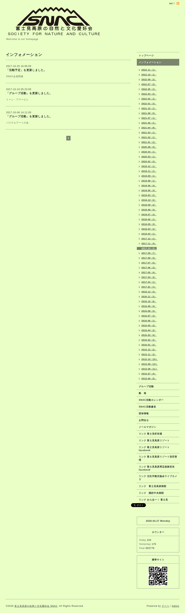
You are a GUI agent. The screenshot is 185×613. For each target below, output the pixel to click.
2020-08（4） (149, 147)
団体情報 (144, 413)
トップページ (146, 55)
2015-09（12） (149, 364)
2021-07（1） (149, 118)
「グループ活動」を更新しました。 (29, 93)
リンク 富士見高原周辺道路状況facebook (157, 468)
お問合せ (144, 420)
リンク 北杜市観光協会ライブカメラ (158, 478)
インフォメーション (150, 62)
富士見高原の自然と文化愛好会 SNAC (36, 606)
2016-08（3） (149, 311)
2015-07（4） (149, 374)
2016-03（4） (149, 335)
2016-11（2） (149, 296)
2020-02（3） (149, 161)
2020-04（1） (149, 152)
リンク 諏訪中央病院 (151, 493)
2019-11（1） (149, 171)
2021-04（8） (149, 128)
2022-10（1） (149, 75)
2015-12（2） (149, 349)
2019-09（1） (149, 176)
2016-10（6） (149, 301)
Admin (175, 606)
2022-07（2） (149, 84)
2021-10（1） (149, 108)
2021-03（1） (149, 132)
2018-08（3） (149, 210)
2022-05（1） (149, 89)
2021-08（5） (149, 113)
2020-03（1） (149, 157)
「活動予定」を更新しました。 (26, 70)
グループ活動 (146, 386)
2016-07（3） (149, 316)
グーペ (165, 606)
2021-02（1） (149, 137)
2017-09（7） (149, 253)
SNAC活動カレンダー (151, 400)
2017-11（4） (149, 243)
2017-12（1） (149, 239)
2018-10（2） (149, 200)
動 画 (144, 393)
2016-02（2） (149, 340)
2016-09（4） (149, 306)
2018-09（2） (149, 205)
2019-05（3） (149, 190)
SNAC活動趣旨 (147, 406)
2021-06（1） (149, 123)
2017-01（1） (149, 287)
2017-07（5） (149, 263)
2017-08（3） (149, 258)
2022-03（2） (149, 94)
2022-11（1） (149, 70)
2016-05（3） (149, 325)
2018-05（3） (149, 224)
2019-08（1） (149, 181)
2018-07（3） (149, 214)
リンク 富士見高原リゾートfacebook (154, 449)
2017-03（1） (149, 282)
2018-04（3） (149, 229)
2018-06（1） (149, 219)
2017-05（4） (149, 272)
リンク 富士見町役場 (150, 433)
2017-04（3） (149, 277)
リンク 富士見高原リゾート (154, 440)
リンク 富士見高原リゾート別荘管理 (158, 458)
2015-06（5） (149, 378)
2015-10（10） (149, 359)
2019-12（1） (149, 166)
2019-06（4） (149, 185)
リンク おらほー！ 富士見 (153, 499)
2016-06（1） (149, 321)
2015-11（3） (149, 354)
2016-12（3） (149, 292)
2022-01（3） (149, 103)
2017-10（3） (149, 248)
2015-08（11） (149, 369)
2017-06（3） (149, 267)
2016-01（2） (149, 345)
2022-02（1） (149, 99)
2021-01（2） (149, 142)
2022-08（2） (149, 79)
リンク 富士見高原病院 (152, 486)
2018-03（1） (149, 234)
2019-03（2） (149, 195)
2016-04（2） (149, 330)
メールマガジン (147, 427)
